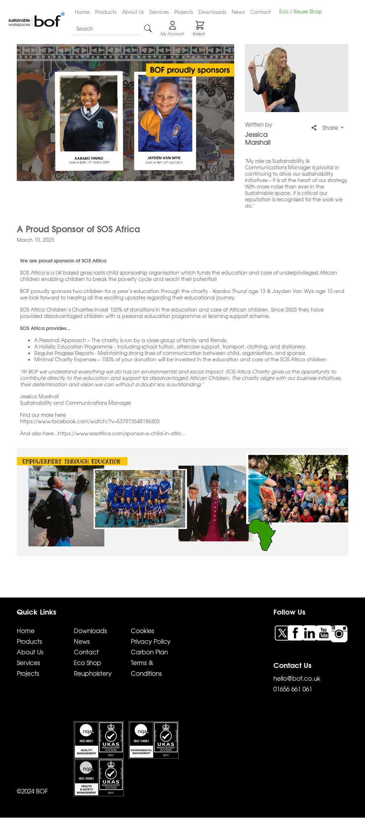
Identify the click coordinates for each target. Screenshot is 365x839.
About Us (133, 11)
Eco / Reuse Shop (300, 11)
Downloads (212, 11)
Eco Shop (87, 662)
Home (82, 11)
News (238, 11)
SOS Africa (32, 309)
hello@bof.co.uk (296, 678)
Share (325, 127)
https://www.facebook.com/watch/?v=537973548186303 (90, 421)
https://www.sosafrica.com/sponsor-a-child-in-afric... (122, 433)
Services (159, 11)
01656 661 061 (292, 688)
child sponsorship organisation (142, 272)
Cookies (142, 630)
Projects (183, 11)
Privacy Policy (150, 641)
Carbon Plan (149, 651)
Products (105, 11)
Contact (260, 11)
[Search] (106, 28)
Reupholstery (93, 673)
